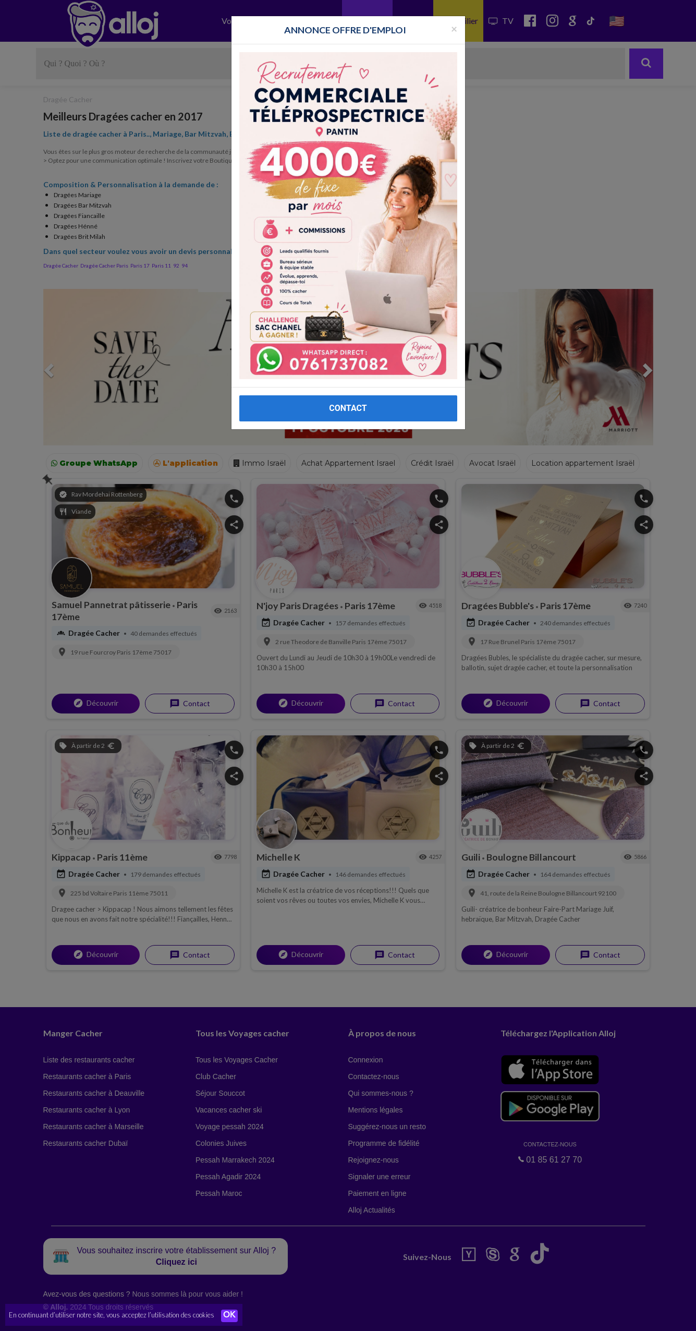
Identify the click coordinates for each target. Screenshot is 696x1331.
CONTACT (348, 408)
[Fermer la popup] (454, 28)
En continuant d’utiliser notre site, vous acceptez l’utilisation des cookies (111, 1315)
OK (229, 1316)
